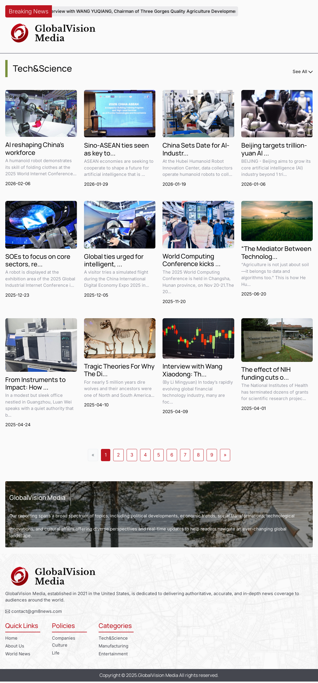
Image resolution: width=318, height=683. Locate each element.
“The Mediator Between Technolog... (276, 253)
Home (11, 639)
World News (17, 655)
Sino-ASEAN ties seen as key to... (116, 149)
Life (56, 654)
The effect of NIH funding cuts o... (266, 374)
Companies (63, 639)
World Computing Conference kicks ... (192, 260)
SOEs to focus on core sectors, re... (37, 261)
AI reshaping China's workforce (34, 149)
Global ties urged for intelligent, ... (114, 261)
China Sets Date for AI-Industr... (196, 149)
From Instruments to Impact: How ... (35, 384)
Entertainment (113, 655)
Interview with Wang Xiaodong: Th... (192, 371)
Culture (59, 646)
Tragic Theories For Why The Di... (119, 371)
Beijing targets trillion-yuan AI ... (274, 149)
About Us (14, 647)
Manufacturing (114, 647)
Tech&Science (114, 639)
